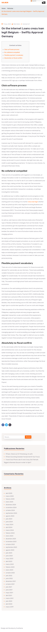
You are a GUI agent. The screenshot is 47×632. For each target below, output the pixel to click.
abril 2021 (9, 595)
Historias (10, 8)
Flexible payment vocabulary (13, 55)
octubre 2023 (10, 544)
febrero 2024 (10, 533)
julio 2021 (9, 587)
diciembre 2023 (11, 539)
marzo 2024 (10, 530)
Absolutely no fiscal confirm (13, 58)
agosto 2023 (10, 550)
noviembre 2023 (11, 541)
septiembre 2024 (11, 513)
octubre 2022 (10, 573)
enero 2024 (9, 536)
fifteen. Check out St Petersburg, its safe (19, 454)
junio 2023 (9, 556)
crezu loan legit (33, 202)
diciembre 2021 (11, 581)
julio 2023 (9, 553)
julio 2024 (9, 519)
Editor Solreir (16, 24)
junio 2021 (9, 590)
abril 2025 (9, 493)
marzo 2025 (10, 496)
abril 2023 (9, 561)
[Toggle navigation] (43, 2)
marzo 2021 (9, 598)
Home (4, 8)
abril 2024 (9, 527)
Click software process (11, 49)
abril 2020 (9, 604)
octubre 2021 (10, 584)
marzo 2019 (9, 607)
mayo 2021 (9, 593)
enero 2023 (9, 570)
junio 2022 (9, 578)
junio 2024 (9, 522)
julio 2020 (9, 601)
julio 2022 (9, 575)
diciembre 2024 (11, 505)
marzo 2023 (10, 564)
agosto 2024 (10, 516)
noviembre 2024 (11, 507)
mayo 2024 (9, 524)
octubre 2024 (10, 510)
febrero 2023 (10, 567)
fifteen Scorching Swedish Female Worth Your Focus (23, 457)
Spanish (33, 1)
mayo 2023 (9, 558)
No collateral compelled (12, 52)
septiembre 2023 (11, 547)
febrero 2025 (10, 499)
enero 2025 (9, 502)
